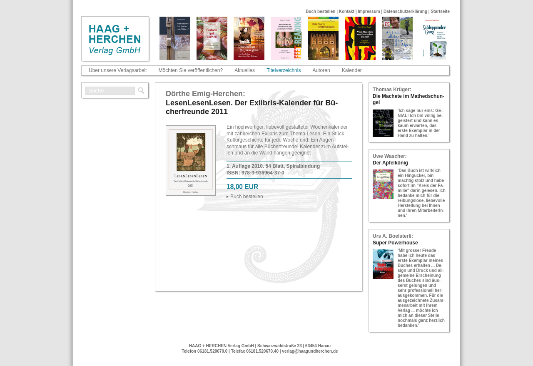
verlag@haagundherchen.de (310, 351)
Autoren (321, 70)
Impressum (369, 11)
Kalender (352, 70)
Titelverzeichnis (283, 70)
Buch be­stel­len (246, 196)
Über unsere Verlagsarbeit (118, 70)
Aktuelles (244, 70)
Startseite (440, 11)
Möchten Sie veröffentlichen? (191, 70)
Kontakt (346, 11)
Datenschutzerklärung (405, 11)
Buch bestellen (320, 11)
